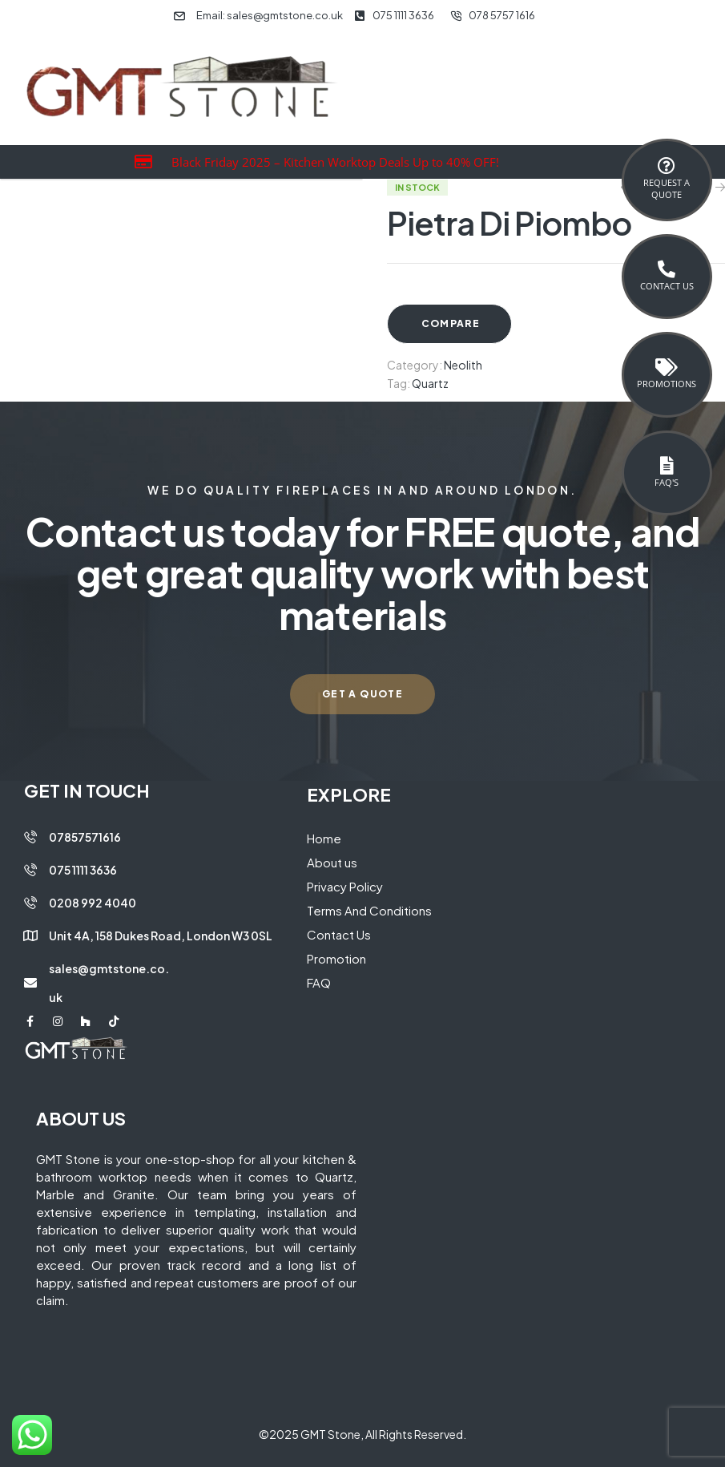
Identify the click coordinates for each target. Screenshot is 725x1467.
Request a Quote (666, 188)
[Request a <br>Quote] (666, 166)
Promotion (336, 958)
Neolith (463, 365)
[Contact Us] (666, 269)
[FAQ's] (666, 466)
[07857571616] (30, 836)
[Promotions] (666, 367)
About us (332, 862)
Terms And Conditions (369, 910)
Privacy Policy (345, 886)
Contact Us (667, 286)
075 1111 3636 (83, 870)
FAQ (319, 982)
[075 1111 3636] (30, 869)
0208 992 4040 (92, 902)
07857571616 (85, 837)
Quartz (430, 383)
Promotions (666, 384)
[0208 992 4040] (30, 902)
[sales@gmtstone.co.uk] (30, 982)
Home (324, 838)
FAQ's (667, 482)
